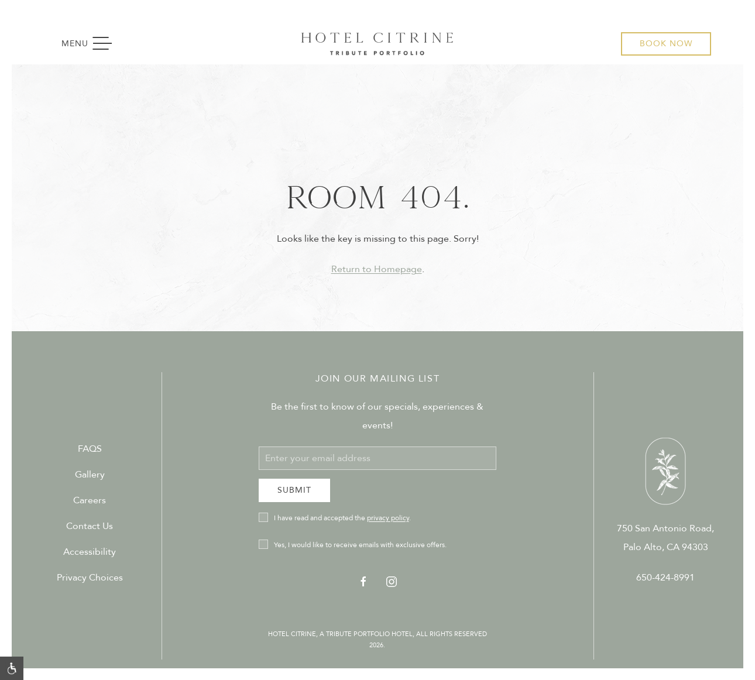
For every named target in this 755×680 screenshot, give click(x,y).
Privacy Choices (90, 577)
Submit (294, 490)
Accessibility (89, 551)
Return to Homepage (376, 269)
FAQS (90, 448)
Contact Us (89, 526)
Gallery (90, 474)
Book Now (666, 43)
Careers (89, 500)
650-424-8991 (665, 577)
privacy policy (388, 518)
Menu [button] (92, 44)
